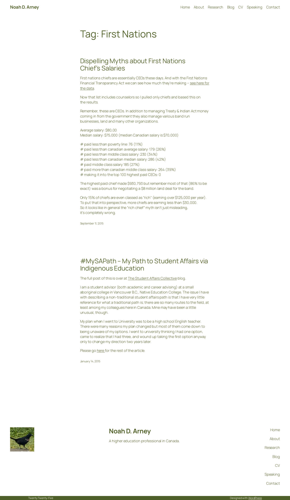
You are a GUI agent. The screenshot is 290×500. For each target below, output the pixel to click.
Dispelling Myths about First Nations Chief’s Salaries (132, 64)
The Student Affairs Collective (152, 278)
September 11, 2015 (92, 223)
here (101, 350)
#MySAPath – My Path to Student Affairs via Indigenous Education (144, 264)
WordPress (255, 498)
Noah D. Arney (24, 7)
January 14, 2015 (90, 361)
